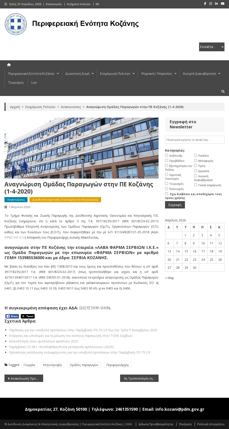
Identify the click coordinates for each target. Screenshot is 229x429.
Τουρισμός (16, 82)
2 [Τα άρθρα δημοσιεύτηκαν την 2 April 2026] (194, 235)
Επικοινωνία (53, 4)
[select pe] (212, 46)
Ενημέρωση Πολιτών (115, 73)
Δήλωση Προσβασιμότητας (155, 424)
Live (34, 82)
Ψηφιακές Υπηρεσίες (156, 73)
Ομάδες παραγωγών (84, 365)
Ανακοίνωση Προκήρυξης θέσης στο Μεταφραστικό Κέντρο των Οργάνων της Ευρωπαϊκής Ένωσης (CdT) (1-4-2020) (27, 378)
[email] (194, 140)
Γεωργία (29, 365)
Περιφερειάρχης (117, 365)
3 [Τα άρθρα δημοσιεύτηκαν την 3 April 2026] (202, 235)
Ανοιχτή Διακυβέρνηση (199, 73)
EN (97, 4)
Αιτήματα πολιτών (78, 4)
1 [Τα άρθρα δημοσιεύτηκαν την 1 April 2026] (185, 235)
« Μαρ (169, 278)
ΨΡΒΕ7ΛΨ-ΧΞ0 (14, 237)
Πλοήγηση (185, 424)
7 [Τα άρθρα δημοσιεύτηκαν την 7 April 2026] (177, 243)
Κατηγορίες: (175, 150)
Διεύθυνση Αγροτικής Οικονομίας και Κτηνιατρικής (65, 200)
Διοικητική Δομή (77, 73)
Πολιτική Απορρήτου (211, 424)
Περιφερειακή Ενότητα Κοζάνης (31, 73)
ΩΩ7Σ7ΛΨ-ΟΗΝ (94, 307)
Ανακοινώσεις (16, 200)
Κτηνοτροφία (52, 365)
